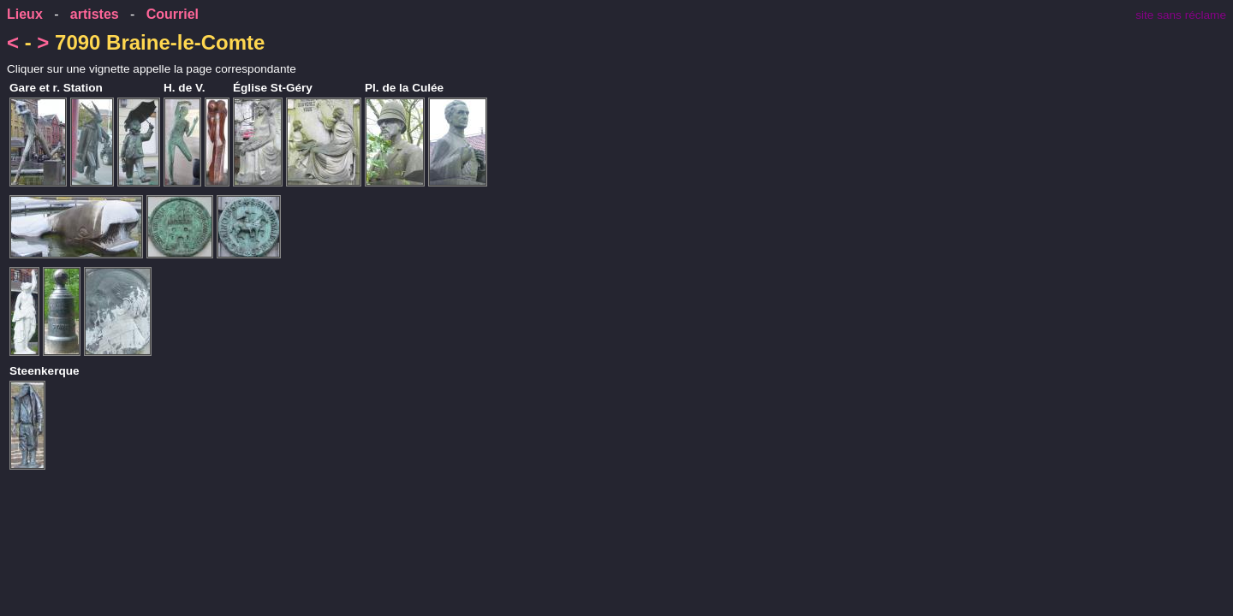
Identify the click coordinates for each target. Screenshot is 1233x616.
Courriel (172, 14)
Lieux (25, 14)
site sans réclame (1180, 15)
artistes (94, 14)
